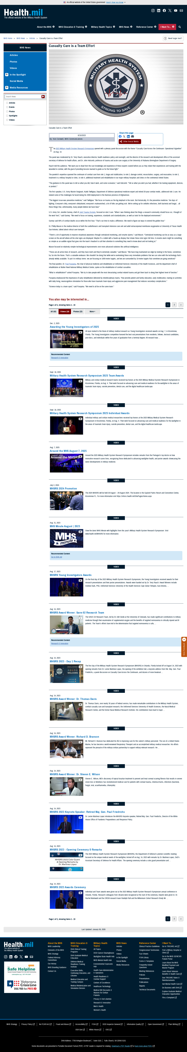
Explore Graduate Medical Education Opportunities (171, 992)
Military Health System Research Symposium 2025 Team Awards (87, 375)
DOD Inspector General (111, 1024)
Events (11, 107)
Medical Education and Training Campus (79, 980)
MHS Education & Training (71, 27)
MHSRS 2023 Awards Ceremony (68, 887)
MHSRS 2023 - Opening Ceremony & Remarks (76, 849)
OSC (107, 1029)
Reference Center (144, 27)
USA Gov (78, 1029)
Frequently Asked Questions (145, 966)
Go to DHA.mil (56, 557)
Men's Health (98, 1006)
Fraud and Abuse (62, 1024)
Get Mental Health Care (171, 984)
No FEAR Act (44, 1024)
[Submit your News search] (43, 96)
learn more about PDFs (143, 1046)
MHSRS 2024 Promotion (63, 488)
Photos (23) (77, 311)
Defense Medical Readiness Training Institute (78, 964)
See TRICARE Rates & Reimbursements (171, 979)
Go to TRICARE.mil (169, 946)
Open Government (154, 1024)
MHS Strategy (53, 954)
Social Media (16, 81)
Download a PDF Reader (121, 1046)
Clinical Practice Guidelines (149, 946)
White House (94, 1029)
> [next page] (180, 304)
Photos (13, 61)
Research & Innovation (59, 357)
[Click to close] (184, 639)
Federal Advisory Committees (54, 958)
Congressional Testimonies (149, 950)
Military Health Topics (101, 27)
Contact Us (52, 971)
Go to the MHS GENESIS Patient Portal (171, 957)
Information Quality (134, 1024)
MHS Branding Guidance (57, 967)
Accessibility (80, 1024)
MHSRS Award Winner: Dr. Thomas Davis (73, 699)
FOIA (94, 1024)
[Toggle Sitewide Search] (179, 27)
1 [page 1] (167, 304)
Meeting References (146, 971)
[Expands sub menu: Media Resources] (6, 87)
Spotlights (13, 116)
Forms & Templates (146, 961)
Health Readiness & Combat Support (101, 977)
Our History (52, 963)
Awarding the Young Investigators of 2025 (74, 327)
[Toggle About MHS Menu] (54, 27)
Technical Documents (147, 989)
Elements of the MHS (56, 950)
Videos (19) (64, 311)
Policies (142, 975)
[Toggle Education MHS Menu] (86, 27)
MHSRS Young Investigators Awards (71, 575)
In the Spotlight (18, 74)
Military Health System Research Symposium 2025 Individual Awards (90, 413)
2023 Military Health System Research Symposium (75, 148)
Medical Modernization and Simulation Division (81, 987)
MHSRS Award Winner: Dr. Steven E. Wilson (75, 774)
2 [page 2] (174, 304)
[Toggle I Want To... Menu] (173, 27)
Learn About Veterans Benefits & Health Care (170, 972)
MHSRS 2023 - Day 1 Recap (65, 661)
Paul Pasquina (70, 264)
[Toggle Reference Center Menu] (155, 27)
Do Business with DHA (170, 987)
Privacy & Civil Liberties (102, 999)
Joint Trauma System (87, 212)
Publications (143, 982)
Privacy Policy (26, 1024)
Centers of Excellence (102, 982)
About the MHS (44, 27)
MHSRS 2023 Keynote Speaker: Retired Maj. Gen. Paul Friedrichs (87, 812)
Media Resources (19, 87)
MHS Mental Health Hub (103, 960)
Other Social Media (129, 141)
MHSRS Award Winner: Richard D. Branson (74, 736)
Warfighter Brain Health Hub (104, 956)
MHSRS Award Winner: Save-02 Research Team (77, 612)
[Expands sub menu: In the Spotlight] (6, 74)
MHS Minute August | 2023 (65, 526)
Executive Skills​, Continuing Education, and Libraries (80, 973)
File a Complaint (168, 997)
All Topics (97, 949)
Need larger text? (173, 38)
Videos (13, 68)
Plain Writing (173, 1024)
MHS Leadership (54, 946)
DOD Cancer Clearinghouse (104, 953)
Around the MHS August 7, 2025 (68, 451)
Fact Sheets (143, 954)
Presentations (144, 978)
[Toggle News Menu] (131, 27)
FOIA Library (144, 957)
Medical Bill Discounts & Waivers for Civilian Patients (103, 993)
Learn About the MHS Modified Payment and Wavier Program (170, 965)
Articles (14, 55)
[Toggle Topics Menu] (114, 27)
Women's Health (100, 1010)
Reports (142, 986)
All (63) (53, 311)
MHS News (124, 27)
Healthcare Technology (102, 986)
